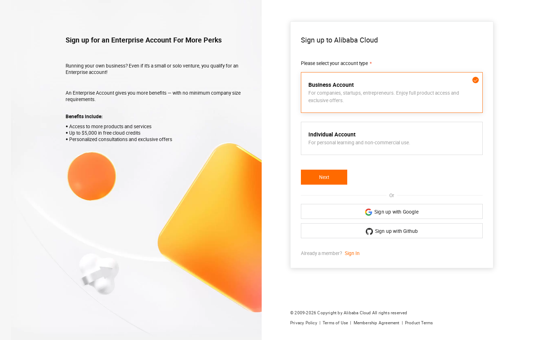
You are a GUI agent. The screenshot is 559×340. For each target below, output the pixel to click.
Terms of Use (335, 322)
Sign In (352, 253)
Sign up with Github (392, 231)
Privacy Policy (303, 322)
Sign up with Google (392, 212)
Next (324, 177)
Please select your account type (334, 63)
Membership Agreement (377, 322)
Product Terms (419, 322)
